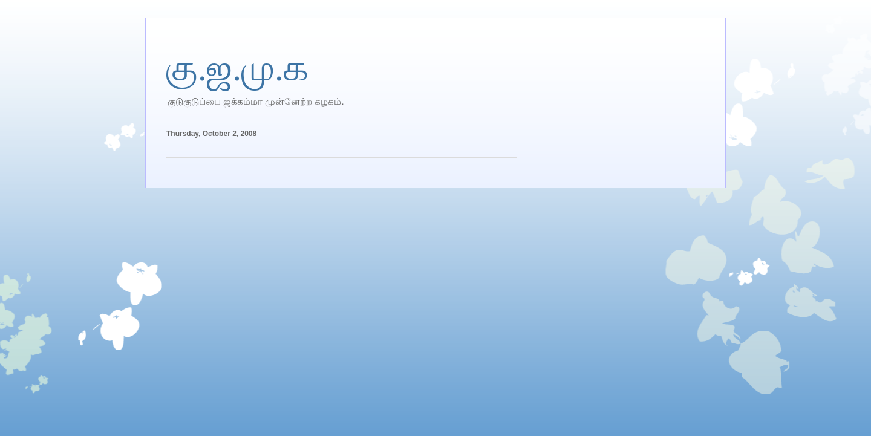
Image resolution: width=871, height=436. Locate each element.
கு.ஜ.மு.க (237, 68)
